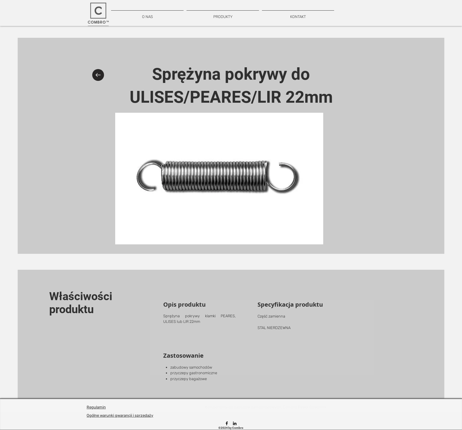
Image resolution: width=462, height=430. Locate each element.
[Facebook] (226, 423)
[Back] (98, 75)
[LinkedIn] (234, 423)
